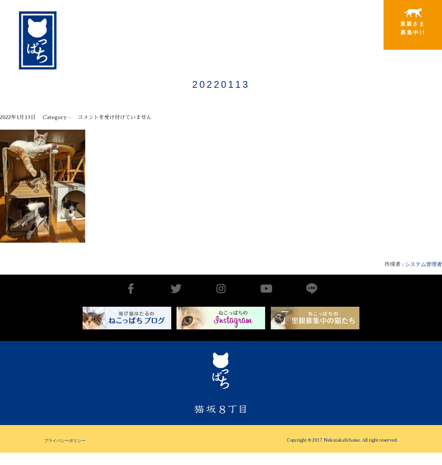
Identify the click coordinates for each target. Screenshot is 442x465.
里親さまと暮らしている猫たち (291, 27)
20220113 (221, 84)
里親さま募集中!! (412, 21)
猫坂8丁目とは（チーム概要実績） (168, 20)
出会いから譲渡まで (230, 21)
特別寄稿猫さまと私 (352, 22)
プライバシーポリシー (65, 440)
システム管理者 (423, 264)
